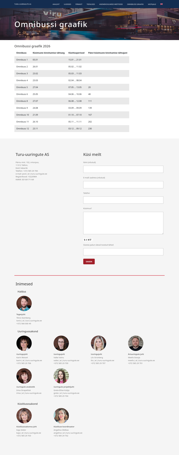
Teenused (91, 4)
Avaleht (56, 4)
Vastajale (152, 4)
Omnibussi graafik (135, 4)
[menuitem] (161, 4)
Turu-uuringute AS (22, 4)
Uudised (67, 4)
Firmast (78, 4)
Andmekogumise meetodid (111, 4)
